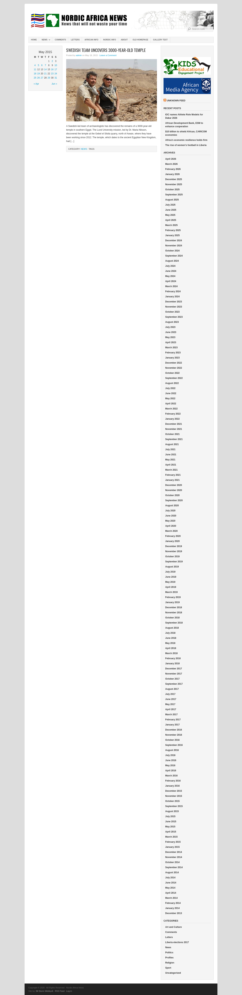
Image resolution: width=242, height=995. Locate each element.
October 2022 (172, 373)
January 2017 (172, 724)
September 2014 (174, 867)
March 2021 (171, 470)
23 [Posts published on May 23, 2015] (52, 73)
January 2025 (172, 235)
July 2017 (170, 694)
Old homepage (140, 40)
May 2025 (170, 215)
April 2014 (170, 893)
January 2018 (172, 663)
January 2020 (172, 541)
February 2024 (173, 291)
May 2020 (170, 520)
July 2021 (170, 449)
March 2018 (171, 653)
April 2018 (170, 648)
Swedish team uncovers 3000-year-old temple (106, 50)
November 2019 (173, 551)
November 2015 (173, 796)
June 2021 (170, 454)
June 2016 (170, 760)
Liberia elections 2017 (177, 942)
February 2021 (173, 475)
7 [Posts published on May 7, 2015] (45, 65)
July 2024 (170, 266)
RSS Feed (59, 991)
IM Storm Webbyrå (44, 991)
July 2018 (170, 633)
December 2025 (173, 179)
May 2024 (170, 276)
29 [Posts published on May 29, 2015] (49, 77)
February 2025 (173, 230)
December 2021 (173, 424)
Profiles (169, 957)
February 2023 (173, 352)
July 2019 (170, 571)
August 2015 (172, 811)
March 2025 (171, 225)
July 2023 (170, 327)
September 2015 (174, 806)
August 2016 (172, 750)
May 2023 (170, 337)
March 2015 (171, 836)
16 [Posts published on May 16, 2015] (52, 69)
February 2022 (173, 413)
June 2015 (170, 821)
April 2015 (170, 831)
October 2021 (172, 434)
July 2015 (170, 816)
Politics (169, 952)
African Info (91, 40)
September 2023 (174, 317)
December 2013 (173, 913)
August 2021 (172, 444)
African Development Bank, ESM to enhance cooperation (184, 125)
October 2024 (172, 250)
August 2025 (172, 199)
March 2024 (171, 286)
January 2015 (172, 847)
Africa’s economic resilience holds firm (186, 140)
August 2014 (172, 872)
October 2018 (172, 617)
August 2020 (172, 505)
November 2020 (173, 490)
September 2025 (174, 194)
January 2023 (172, 357)
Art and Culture (173, 927)
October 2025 (172, 189)
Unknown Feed (176, 100)
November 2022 (173, 368)
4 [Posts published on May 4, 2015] (35, 65)
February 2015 (173, 842)
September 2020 (174, 500)
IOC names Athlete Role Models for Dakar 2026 (184, 116)
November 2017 (173, 673)
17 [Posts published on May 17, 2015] (55, 69)
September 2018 (174, 622)
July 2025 (170, 204)
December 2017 (173, 668)
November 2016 (173, 735)
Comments (60, 40)
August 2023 (172, 322)
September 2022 (174, 378)
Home (34, 40)
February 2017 (173, 719)
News (44, 41)
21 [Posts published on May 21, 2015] (45, 73)
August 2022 (172, 383)
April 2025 (170, 220)
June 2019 (170, 577)
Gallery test (160, 40)
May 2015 (170, 826)
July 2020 (170, 510)
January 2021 (172, 480)
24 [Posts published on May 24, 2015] (55, 73)
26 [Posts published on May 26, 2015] (38, 77)
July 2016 (170, 755)
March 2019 (171, 592)
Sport (168, 967)
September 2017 (174, 684)
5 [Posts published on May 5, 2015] (38, 65)
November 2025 (173, 184)
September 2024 (174, 255)
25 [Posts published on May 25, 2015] (35, 77)
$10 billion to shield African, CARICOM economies (186, 133)
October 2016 (172, 740)
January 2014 (172, 908)
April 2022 (170, 403)
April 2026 (170, 159)
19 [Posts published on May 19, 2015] (38, 73)
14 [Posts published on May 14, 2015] (45, 69)
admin (79, 55)
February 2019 (173, 597)
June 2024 (170, 271)
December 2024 (173, 240)
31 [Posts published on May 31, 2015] (55, 77)
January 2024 (172, 296)
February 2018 (173, 658)
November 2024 (173, 245)
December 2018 (173, 607)
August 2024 (172, 261)
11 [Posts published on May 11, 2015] (35, 69)
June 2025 (170, 210)
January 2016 (172, 786)
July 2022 (170, 388)
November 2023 (173, 306)
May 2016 (170, 765)
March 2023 (171, 347)
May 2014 (170, 887)
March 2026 (171, 164)
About (124, 40)
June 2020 (170, 515)
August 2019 (172, 566)
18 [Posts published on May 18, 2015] (35, 73)
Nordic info (109, 40)
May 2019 (170, 582)
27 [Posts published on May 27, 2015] (42, 77)
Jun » (54, 83)
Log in (69, 991)
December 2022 (173, 362)
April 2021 (170, 464)
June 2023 (170, 332)
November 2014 (173, 857)
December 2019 (173, 546)
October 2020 (172, 495)
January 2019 (172, 602)
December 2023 (173, 301)
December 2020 (173, 485)
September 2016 (174, 745)
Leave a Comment (107, 55)
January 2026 (172, 174)
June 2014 (170, 882)
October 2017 (172, 678)
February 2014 (173, 903)
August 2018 (172, 628)
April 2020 (170, 526)
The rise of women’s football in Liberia (185, 145)
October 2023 (172, 312)
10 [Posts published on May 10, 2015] (55, 65)
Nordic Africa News (121, 21)
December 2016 (173, 729)
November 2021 (173, 429)
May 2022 (170, 398)
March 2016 (171, 775)
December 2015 (173, 791)
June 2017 (170, 699)
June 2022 (170, 393)
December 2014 (173, 852)
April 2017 (170, 709)
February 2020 (173, 536)
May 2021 (170, 459)
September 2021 (174, 439)
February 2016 (173, 780)
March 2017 (171, 714)
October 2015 (172, 801)
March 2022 (171, 408)
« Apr (36, 83)
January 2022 (172, 419)
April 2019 (170, 587)
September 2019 (174, 561)
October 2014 (172, 862)
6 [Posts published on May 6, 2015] (42, 65)
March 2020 (171, 531)
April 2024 (170, 281)
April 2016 (170, 770)
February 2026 (173, 169)
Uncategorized (173, 973)
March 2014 (171, 898)
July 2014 (170, 877)
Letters (75, 40)
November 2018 (173, 612)
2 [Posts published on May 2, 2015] (52, 61)
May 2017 (170, 704)
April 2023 (170, 342)
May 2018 (170, 643)
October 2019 (172, 556)
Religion (169, 962)
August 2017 (172, 689)
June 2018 (170, 638)
